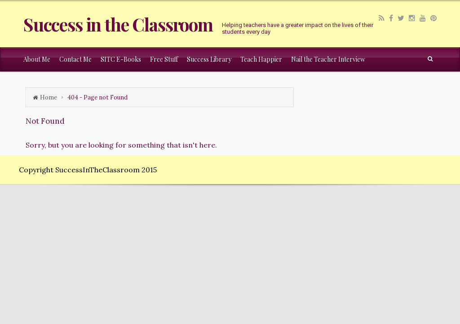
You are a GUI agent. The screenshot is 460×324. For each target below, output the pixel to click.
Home (48, 97)
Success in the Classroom (118, 24)
